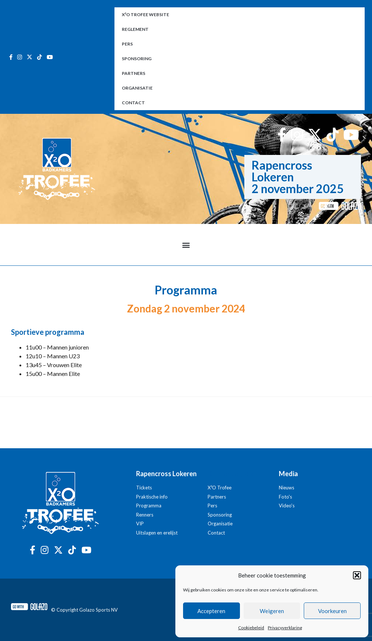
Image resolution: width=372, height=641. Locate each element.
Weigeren (272, 611)
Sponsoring (137, 58)
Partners (133, 73)
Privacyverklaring (285, 627)
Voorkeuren (332, 611)
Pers (127, 44)
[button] (357, 575)
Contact (133, 102)
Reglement (135, 29)
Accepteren (211, 611)
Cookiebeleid (251, 627)
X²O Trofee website (145, 14)
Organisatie (137, 88)
